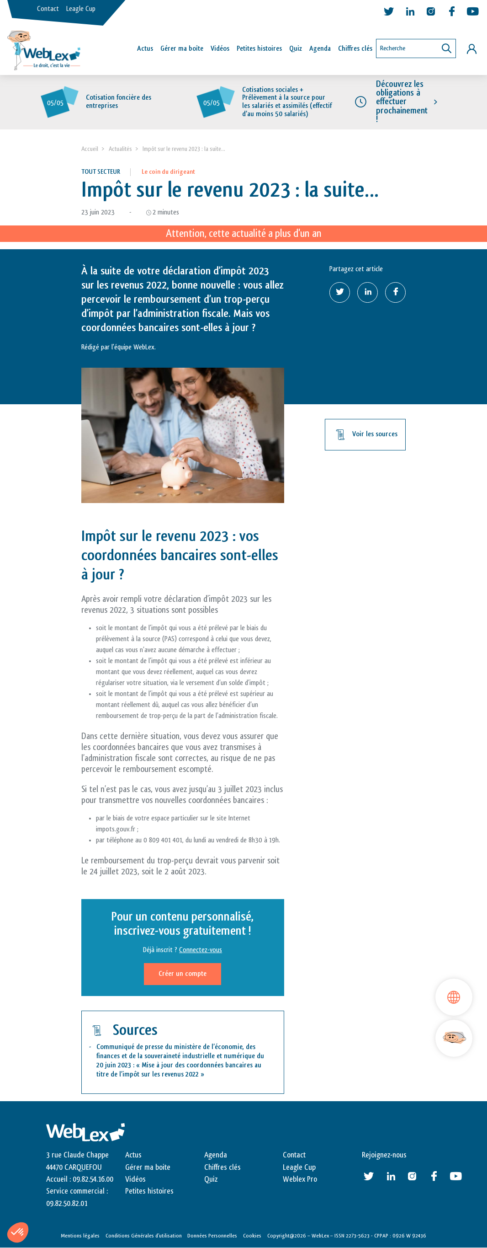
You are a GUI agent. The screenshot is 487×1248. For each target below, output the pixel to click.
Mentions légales (80, 1235)
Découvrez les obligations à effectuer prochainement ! (402, 101)
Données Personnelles (212, 1235)
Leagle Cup (80, 8)
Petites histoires (259, 48)
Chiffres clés (355, 48)
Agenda (320, 48)
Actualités (120, 149)
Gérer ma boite (147, 1167)
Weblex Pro (300, 1179)
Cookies (252, 1235)
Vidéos (220, 48)
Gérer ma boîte (181, 48)
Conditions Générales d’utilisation (144, 1235)
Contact (48, 8)
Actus (145, 48)
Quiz (295, 48)
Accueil (89, 149)
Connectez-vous (200, 950)
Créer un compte (182, 973)
